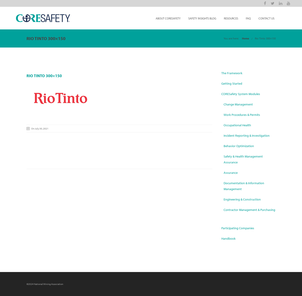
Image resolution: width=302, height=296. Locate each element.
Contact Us (266, 18)
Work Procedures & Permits (242, 115)
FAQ (248, 18)
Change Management (238, 104)
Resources (231, 18)
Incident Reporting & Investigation (247, 136)
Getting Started (231, 83)
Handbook (228, 238)
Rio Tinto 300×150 (265, 38)
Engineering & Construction (242, 199)
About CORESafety (168, 18)
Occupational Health (237, 125)
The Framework (231, 73)
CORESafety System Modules (240, 94)
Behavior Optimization (239, 146)
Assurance (231, 173)
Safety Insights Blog (202, 18)
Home (245, 38)
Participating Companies (237, 228)
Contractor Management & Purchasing (249, 210)
